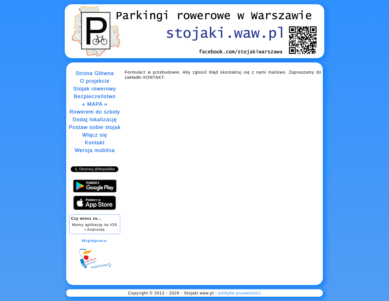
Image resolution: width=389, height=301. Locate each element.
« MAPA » (94, 104)
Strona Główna (95, 73)
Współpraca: (95, 241)
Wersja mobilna (95, 150)
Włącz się (94, 135)
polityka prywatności (239, 293)
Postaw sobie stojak (95, 127)
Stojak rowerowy (94, 89)
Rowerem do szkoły (94, 112)
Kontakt (94, 143)
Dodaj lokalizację (94, 119)
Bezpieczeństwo (95, 96)
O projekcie (95, 81)
